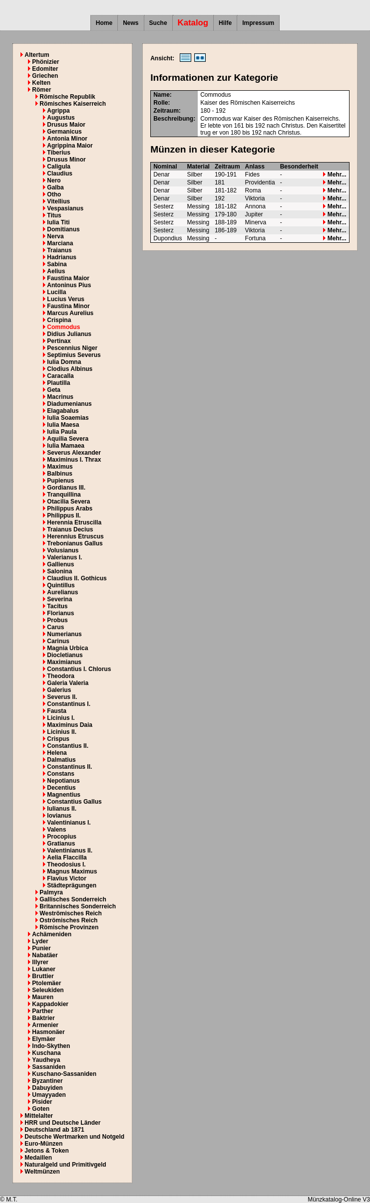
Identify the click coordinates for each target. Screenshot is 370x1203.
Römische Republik (67, 96)
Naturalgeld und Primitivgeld (65, 1164)
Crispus (58, 738)
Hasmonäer (48, 1032)
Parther (42, 1011)
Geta (53, 389)
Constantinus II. (69, 766)
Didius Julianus (69, 334)
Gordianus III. (66, 487)
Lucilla (56, 292)
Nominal (165, 166)
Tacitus (57, 606)
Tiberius (58, 152)
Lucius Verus (65, 299)
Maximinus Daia (69, 724)
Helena (56, 752)
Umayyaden (48, 1094)
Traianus (59, 250)
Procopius (61, 836)
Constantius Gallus (74, 801)
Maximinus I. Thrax (74, 459)
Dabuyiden (47, 1087)
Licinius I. (60, 717)
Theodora (60, 676)
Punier (41, 948)
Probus (57, 620)
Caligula (58, 166)
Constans (60, 773)
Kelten (41, 82)
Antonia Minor (67, 138)
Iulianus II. (61, 808)
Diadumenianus (69, 403)
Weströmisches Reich (70, 913)
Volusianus (62, 550)
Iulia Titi (58, 222)
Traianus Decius (70, 529)
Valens (56, 829)
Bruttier (42, 976)
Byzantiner (47, 1080)
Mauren (42, 997)
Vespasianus (65, 208)
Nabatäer (44, 955)
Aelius (56, 271)
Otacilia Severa (68, 501)
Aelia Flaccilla (66, 857)
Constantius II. (67, 745)
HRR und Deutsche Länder (62, 1122)
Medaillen (38, 1157)
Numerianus (64, 634)
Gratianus (61, 843)
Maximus (59, 466)
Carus (55, 627)
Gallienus (60, 564)
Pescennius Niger (72, 347)
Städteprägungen (71, 885)
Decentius (61, 787)
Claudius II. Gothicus (76, 578)
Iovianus (59, 815)
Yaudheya (46, 1059)
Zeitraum (227, 166)
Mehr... (334, 174)
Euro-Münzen (43, 1143)
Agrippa (58, 110)
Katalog (193, 22)
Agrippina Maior (69, 145)
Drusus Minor (66, 159)
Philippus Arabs (69, 508)
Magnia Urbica (67, 648)
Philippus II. (63, 515)
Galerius (59, 690)
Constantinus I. (68, 703)
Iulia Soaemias (67, 417)
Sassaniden (48, 1066)
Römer (41, 89)
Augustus (60, 117)
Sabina (56, 264)
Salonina (59, 571)
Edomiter (45, 68)
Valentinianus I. (68, 822)
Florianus (60, 613)
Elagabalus (62, 410)
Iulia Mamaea (65, 445)
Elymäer (43, 1038)
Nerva (55, 236)
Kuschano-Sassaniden (64, 1073)
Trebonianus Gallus (74, 543)
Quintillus (60, 585)
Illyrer (40, 962)
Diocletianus (64, 655)
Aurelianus (62, 592)
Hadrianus (61, 257)
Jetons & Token (46, 1150)
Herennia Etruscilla (74, 522)
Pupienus (60, 480)
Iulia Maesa (63, 424)
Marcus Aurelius (70, 313)
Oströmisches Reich (68, 920)
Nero (53, 180)
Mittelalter (38, 1115)
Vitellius (58, 201)
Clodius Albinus (69, 368)
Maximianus (64, 662)
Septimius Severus (73, 354)
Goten (40, 1108)
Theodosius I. (66, 864)
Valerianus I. (64, 557)
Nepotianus (63, 780)
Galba (55, 187)
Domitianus (63, 229)
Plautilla (58, 382)
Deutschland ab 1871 (54, 1129)
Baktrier (43, 1018)
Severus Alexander (74, 452)
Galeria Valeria (67, 683)
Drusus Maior (66, 124)
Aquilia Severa (67, 438)
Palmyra (51, 892)
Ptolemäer (46, 983)
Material (198, 166)
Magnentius (63, 794)
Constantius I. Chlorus (79, 669)
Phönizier (45, 61)
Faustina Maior (68, 278)
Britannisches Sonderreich (77, 906)
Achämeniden (51, 934)
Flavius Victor (66, 878)
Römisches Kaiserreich (72, 103)
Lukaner (43, 969)
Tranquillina (63, 494)
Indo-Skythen (51, 1045)
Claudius (59, 173)
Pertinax (58, 341)
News (130, 22)
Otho (54, 194)
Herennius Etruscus (75, 536)
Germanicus (64, 131)
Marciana (60, 243)
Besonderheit (299, 166)
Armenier (45, 1025)
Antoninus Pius (69, 285)
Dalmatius (61, 759)
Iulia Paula (61, 431)
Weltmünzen (41, 1171)
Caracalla (60, 375)
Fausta (56, 710)
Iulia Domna (64, 361)
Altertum (36, 54)
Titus (54, 215)
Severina (59, 599)
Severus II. (62, 696)
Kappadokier (50, 1004)
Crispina (59, 320)
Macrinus (60, 396)
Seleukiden (47, 990)
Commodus (63, 327)
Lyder (40, 941)
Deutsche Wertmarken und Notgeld (74, 1136)
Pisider (42, 1101)
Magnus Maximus (72, 871)
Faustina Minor (68, 306)
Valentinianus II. (69, 850)
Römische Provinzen (68, 927)
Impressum (258, 22)
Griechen (45, 75)
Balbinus (59, 473)
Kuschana (46, 1052)
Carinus (58, 641)
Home (104, 22)
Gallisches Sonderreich (72, 899)
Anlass (255, 166)
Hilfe (225, 22)
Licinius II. (61, 731)
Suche (158, 22)
